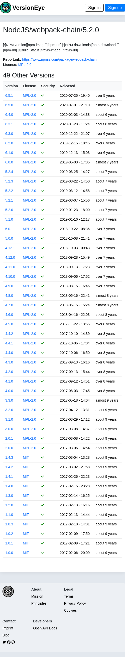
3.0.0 (9, 429)
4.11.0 (10, 267)
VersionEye (28, 7)
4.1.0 (9, 381)
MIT (26, 457)
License (29, 86)
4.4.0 (9, 353)
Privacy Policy (75, 603)
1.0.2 (9, 534)
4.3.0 (9, 362)
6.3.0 (9, 134)
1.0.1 (9, 543)
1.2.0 (9, 505)
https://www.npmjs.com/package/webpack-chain (59, 59)
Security (48, 86)
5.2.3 (9, 181)
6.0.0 (9, 162)
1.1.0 (9, 515)
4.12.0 (10, 257)
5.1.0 (9, 219)
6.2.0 (9, 143)
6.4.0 (9, 115)
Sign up (115, 8)
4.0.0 (9, 391)
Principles (39, 603)
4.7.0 (9, 305)
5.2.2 (9, 191)
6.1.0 (9, 153)
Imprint (8, 628)
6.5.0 (9, 105)
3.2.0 (9, 410)
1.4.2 (9, 467)
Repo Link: (12, 59)
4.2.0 (9, 372)
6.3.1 (9, 124)
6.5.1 (9, 95)
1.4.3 (9, 457)
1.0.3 (9, 524)
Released (67, 86)
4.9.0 (9, 286)
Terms (69, 596)
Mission (37, 596)
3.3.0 (9, 400)
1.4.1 (9, 477)
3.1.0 (9, 419)
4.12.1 (10, 248)
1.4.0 (9, 486)
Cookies (70, 610)
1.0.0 (9, 553)
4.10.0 (10, 276)
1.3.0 (9, 496)
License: (10, 65)
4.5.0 (9, 324)
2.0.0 (9, 448)
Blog (6, 635)
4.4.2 (9, 334)
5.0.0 (9, 238)
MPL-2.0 (25, 65)
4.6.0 (9, 315)
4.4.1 (9, 343)
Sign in (94, 8)
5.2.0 (9, 210)
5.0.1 (9, 229)
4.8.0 (9, 296)
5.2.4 (9, 172)
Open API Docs (45, 628)
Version (11, 86)
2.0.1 (9, 438)
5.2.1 (9, 200)
